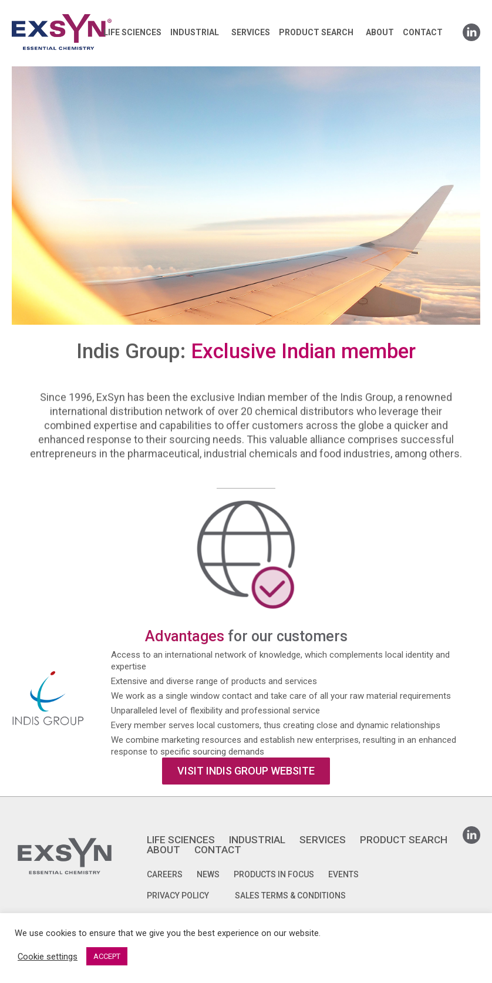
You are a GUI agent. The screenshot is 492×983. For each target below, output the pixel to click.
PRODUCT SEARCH (316, 32)
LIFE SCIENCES (132, 32)
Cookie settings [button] (47, 956)
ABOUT (380, 32)
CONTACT (423, 32)
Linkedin (471, 28)
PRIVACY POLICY (178, 895)
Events (343, 874)
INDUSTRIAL (194, 32)
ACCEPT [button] (106, 956)
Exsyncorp (90, 13)
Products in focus (274, 874)
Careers (165, 874)
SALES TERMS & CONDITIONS (290, 895)
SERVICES (250, 32)
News (208, 874)
